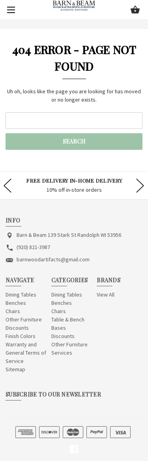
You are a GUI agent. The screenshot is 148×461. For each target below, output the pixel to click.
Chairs (13, 311)
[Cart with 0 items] (135, 10)
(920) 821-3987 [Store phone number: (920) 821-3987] (33, 247)
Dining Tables (21, 294)
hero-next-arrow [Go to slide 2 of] (140, 185)
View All (105, 294)
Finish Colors (21, 336)
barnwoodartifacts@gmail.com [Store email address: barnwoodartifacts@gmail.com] (53, 259)
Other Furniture (24, 319)
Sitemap (15, 369)
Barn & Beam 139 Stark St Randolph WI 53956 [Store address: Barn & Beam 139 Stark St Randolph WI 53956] (69, 234)
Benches (16, 302)
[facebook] (74, 449)
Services (61, 352)
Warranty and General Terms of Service (26, 353)
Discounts (17, 327)
